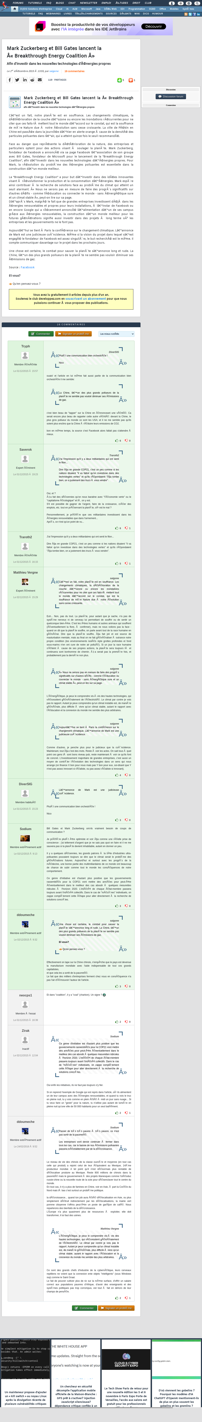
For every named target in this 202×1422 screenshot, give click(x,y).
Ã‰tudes (121, 3)
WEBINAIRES (53, 13)
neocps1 (25, 995)
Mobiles (174, 9)
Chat (72, 3)
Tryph (25, 346)
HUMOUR (157, 13)
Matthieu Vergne (25, 572)
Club (148, 3)
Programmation (136, 9)
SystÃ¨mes (188, 9)
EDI (122, 9)
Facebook (28, 268)
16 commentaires (74, 71)
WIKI (137, 13)
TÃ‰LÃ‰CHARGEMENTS (89, 13)
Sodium (26, 829)
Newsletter (88, 3)
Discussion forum (170, 96)
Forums (18, 3)
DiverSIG (25, 784)
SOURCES (111, 13)
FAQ (48, 3)
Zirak (25, 1030)
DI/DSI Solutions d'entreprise (36, 9)
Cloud (59, 9)
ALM (74, 9)
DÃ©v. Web (110, 9)
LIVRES (68, 13)
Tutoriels (35, 3)
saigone (53, 71)
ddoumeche (26, 915)
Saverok (26, 449)
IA (67, 9)
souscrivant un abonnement (85, 299)
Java (98, 9)
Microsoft (86, 9)
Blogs (59, 3)
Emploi (106, 3)
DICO (146, 13)
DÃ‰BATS (125, 13)
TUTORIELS (28, 13)
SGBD (152, 9)
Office (162, 9)
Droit (136, 3)
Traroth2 (25, 537)
